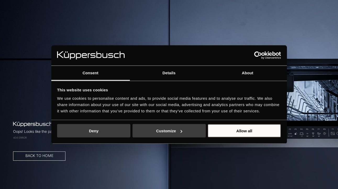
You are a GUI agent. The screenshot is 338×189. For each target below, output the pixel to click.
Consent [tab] (90, 72)
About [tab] (247, 72)
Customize (169, 131)
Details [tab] (169, 72)
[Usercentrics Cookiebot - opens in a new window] (258, 55)
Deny (94, 131)
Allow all (244, 131)
